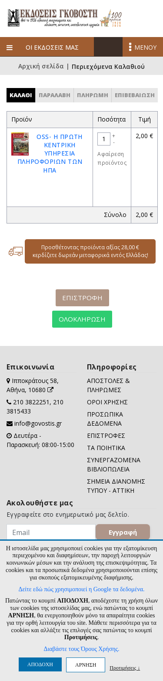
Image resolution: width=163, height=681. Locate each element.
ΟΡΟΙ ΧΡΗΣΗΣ (107, 402)
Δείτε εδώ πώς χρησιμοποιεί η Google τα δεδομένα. (81, 589)
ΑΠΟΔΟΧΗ (40, 664)
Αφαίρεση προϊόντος (111, 158)
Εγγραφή (123, 532)
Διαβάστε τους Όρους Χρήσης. (81, 649)
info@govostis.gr (38, 423)
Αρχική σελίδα (41, 66)
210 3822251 (31, 402)
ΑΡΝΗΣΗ (85, 665)
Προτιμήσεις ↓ (125, 668)
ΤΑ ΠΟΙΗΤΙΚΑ (106, 448)
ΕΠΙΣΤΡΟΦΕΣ (106, 435)
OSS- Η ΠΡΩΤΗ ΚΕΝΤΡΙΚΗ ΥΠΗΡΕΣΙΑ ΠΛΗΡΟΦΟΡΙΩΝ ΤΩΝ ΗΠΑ (50, 153)
